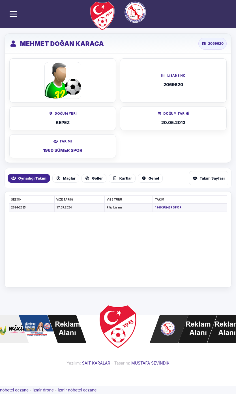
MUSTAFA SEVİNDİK (150, 363)
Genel (150, 178)
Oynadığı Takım (28, 178)
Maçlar (66, 178)
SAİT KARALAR (96, 363)
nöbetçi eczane (14, 389)
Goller (94, 178)
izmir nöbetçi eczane (77, 389)
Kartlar (122, 178)
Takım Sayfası (209, 178)
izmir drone (43, 389)
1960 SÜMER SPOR (62, 150)
